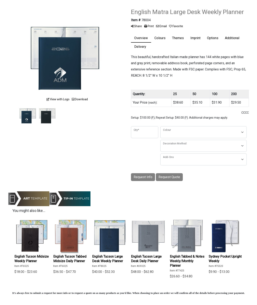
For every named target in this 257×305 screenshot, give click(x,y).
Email (161, 26)
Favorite (176, 26)
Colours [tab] (160, 38)
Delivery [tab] (140, 47)
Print (149, 26)
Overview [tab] (141, 38)
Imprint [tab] (195, 38)
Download (80, 99)
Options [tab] (212, 38)
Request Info (143, 177)
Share (136, 26)
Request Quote (169, 177)
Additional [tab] (232, 38)
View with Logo (57, 99)
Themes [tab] (178, 38)
